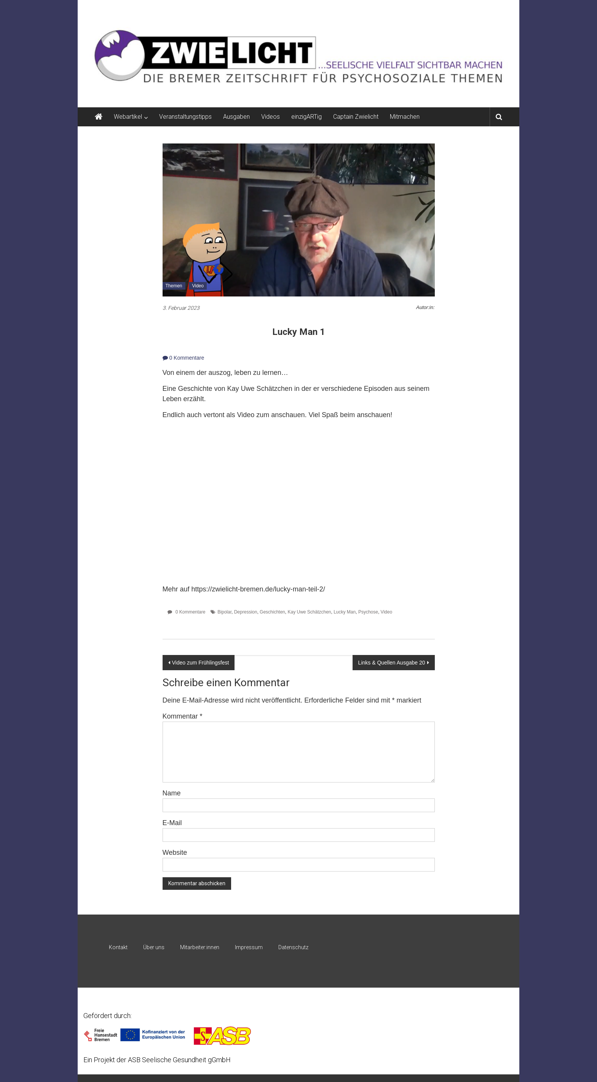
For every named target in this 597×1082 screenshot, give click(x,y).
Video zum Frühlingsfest (200, 663)
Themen (174, 285)
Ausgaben (236, 116)
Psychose (368, 612)
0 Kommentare (183, 358)
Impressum (249, 947)
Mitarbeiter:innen (199, 947)
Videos (270, 116)
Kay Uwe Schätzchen (309, 612)
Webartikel (128, 116)
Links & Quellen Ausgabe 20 (391, 663)
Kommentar (183, 716)
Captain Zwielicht (355, 116)
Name (172, 793)
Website (175, 852)
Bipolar (224, 612)
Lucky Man (345, 612)
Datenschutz (293, 947)
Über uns (153, 947)
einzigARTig (306, 116)
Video (197, 285)
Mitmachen (405, 116)
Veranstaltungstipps (185, 116)
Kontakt (118, 947)
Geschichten (272, 612)
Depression (245, 612)
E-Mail (172, 823)
